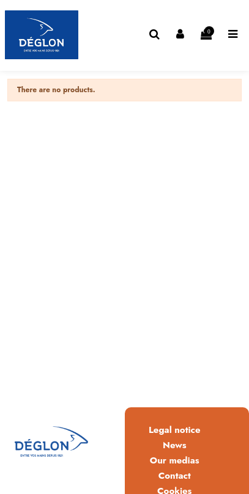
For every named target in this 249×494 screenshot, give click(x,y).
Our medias (174, 460)
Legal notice (175, 430)
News (175, 445)
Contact (174, 475)
